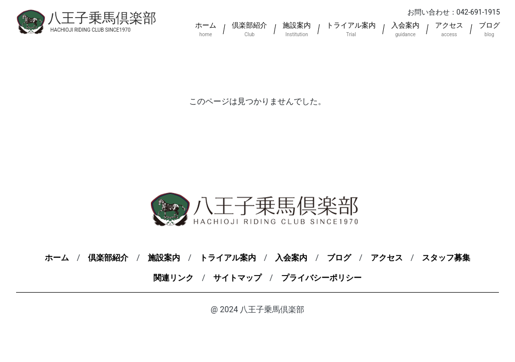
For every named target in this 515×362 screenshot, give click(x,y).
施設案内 (164, 257)
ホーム (57, 257)
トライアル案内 (228, 257)
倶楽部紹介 (108, 257)
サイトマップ (237, 278)
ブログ (339, 257)
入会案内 (291, 257)
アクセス (387, 257)
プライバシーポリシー (321, 278)
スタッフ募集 (446, 257)
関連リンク (173, 278)
